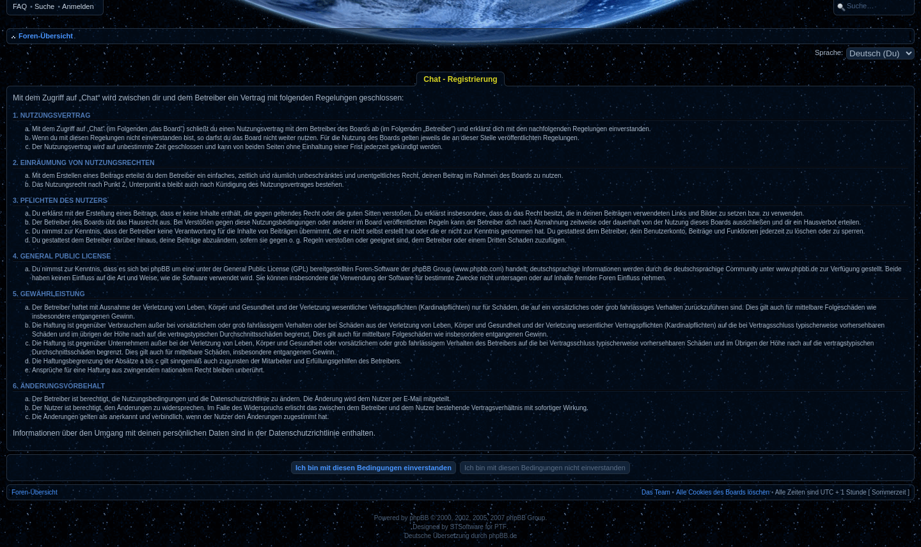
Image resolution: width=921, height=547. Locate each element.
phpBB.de (503, 535)
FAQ (20, 6)
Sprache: (829, 52)
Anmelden (78, 6)
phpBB (419, 517)
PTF (500, 526)
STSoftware (467, 526)
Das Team (656, 492)
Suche (44, 6)
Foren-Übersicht (46, 36)
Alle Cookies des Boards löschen (722, 492)
